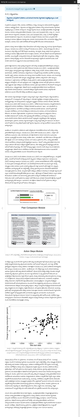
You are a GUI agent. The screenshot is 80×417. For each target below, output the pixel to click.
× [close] (59, 9)
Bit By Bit (13, 2)
